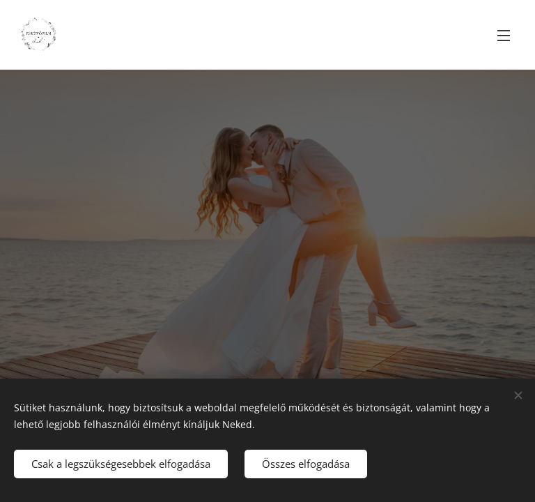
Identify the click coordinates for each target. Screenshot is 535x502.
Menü (503, 35)
